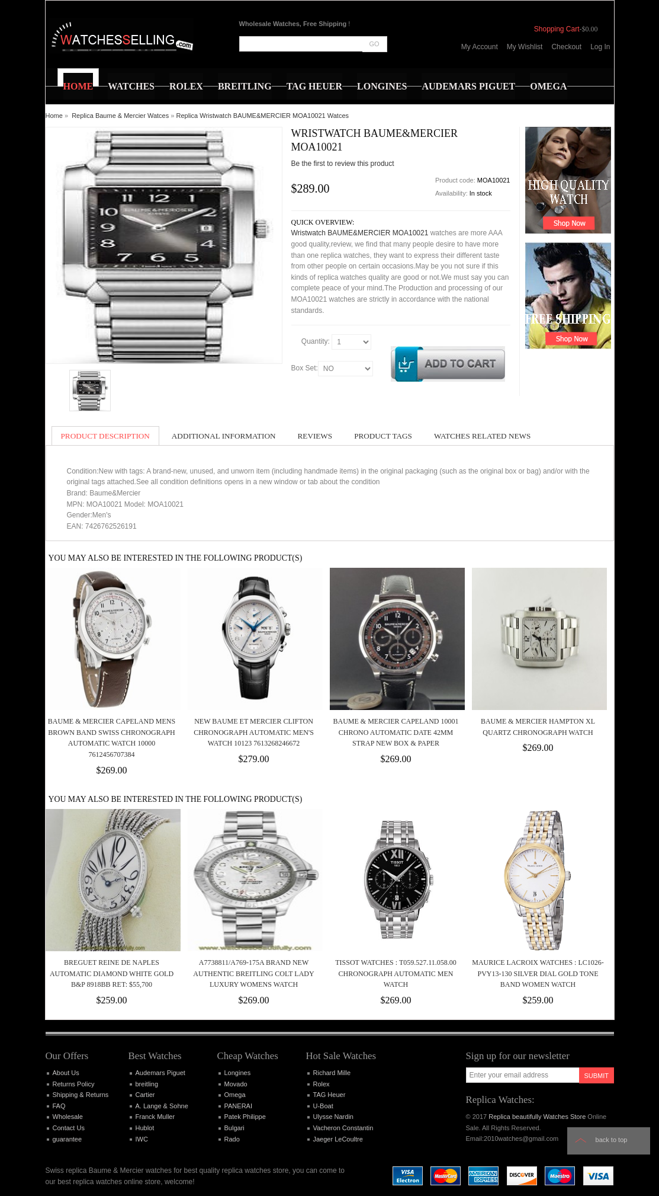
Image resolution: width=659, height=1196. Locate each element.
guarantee (67, 1139)
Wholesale (68, 1116)
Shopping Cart (557, 29)
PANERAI (238, 1105)
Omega (235, 1094)
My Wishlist (525, 47)
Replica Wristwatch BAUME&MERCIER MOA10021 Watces (262, 115)
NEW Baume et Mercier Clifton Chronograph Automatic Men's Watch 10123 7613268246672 (254, 732)
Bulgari (234, 1127)
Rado (232, 1139)
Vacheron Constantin (343, 1127)
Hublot (145, 1127)
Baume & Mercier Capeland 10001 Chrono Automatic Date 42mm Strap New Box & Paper (395, 732)
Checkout (566, 47)
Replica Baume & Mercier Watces (120, 115)
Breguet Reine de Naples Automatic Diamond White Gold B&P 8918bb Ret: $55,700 (111, 973)
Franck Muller (155, 1116)
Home (54, 115)
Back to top (612, 1139)
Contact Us (69, 1127)
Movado (235, 1084)
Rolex (321, 1084)
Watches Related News (482, 435)
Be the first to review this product (342, 163)
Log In (600, 47)
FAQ (59, 1105)
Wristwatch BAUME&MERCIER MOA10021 (360, 233)
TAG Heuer (329, 1094)
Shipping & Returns (81, 1094)
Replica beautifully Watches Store (537, 1116)
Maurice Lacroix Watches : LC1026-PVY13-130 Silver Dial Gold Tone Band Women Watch (537, 973)
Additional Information (224, 435)
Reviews (315, 435)
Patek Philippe (245, 1116)
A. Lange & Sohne (162, 1105)
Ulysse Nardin (333, 1116)
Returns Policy (74, 1084)
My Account (479, 47)
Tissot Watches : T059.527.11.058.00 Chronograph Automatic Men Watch (396, 973)
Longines (237, 1072)
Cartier (145, 1094)
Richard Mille (332, 1072)
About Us (66, 1072)
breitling (147, 1084)
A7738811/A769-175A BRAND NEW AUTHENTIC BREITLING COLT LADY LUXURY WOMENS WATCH (253, 973)
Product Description (105, 435)
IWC (142, 1139)
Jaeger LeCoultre (338, 1139)
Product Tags (383, 435)
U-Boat (323, 1105)
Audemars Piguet (160, 1072)
